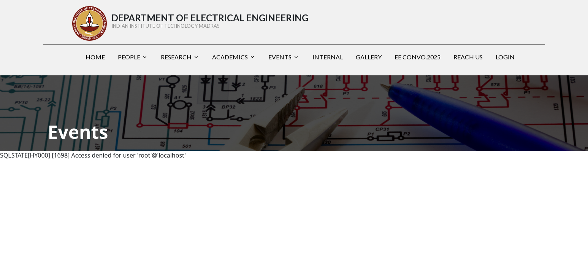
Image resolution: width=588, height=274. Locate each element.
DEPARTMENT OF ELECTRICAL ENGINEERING (248, 21)
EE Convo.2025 (418, 57)
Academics (230, 57)
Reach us (468, 57)
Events (280, 57)
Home (95, 57)
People (129, 57)
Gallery (369, 57)
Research (176, 57)
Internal (327, 57)
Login (505, 57)
